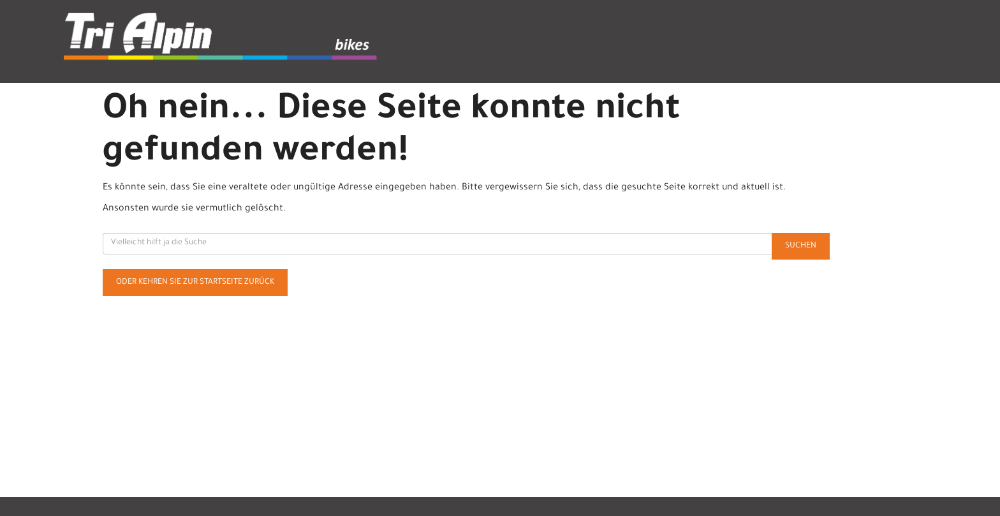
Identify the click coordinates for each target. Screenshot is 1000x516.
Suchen (800, 246)
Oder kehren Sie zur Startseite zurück (195, 282)
